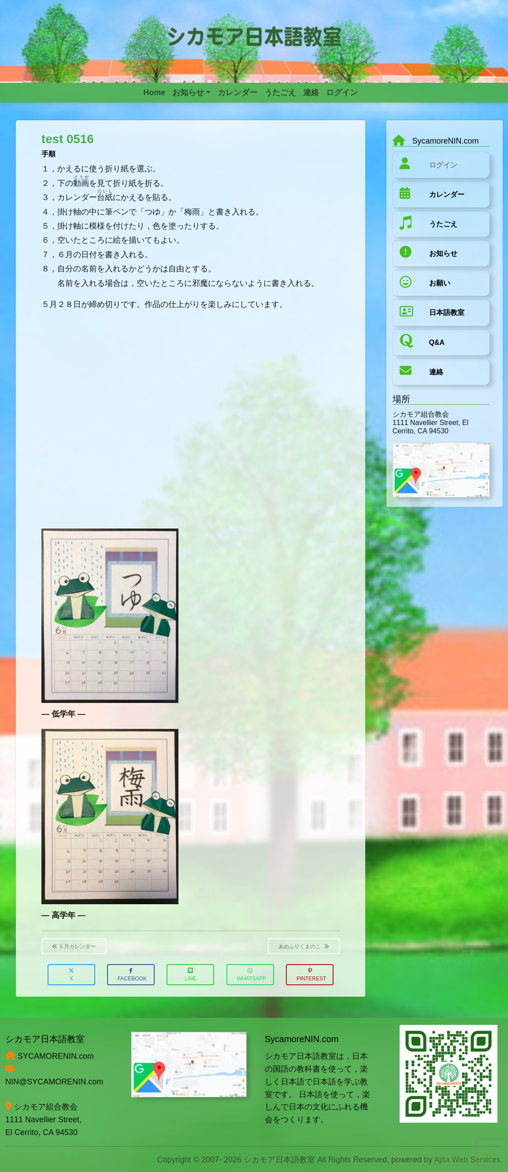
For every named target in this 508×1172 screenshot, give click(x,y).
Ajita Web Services (467, 1159)
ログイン (443, 165)
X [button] (71, 975)
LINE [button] (191, 975)
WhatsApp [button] (251, 975)
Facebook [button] (132, 975)
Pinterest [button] (311, 975)
